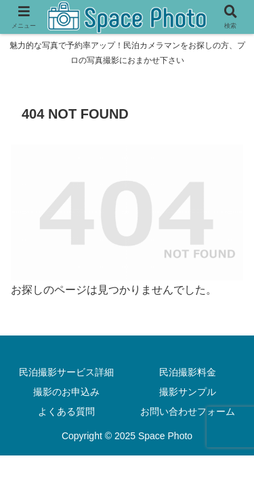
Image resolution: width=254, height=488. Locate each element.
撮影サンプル (187, 391)
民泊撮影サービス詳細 (66, 372)
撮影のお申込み (66, 391)
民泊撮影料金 (187, 372)
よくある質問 (66, 411)
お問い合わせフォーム (187, 411)
